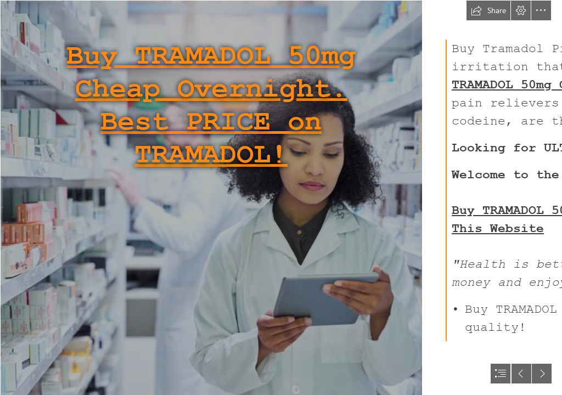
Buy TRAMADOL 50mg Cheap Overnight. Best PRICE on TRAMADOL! (211, 105)
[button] (488, 10)
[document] (281, 197)
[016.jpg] (211, 197)
